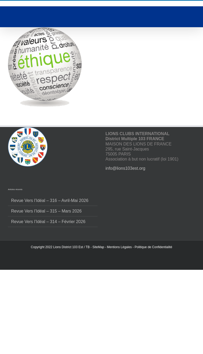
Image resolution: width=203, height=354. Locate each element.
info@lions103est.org (125, 208)
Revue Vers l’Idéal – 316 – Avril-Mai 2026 (49, 240)
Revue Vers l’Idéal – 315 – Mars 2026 (46, 251)
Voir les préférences (101, 336)
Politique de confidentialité (101, 348)
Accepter (101, 307)
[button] (195, 260)
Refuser (102, 321)
